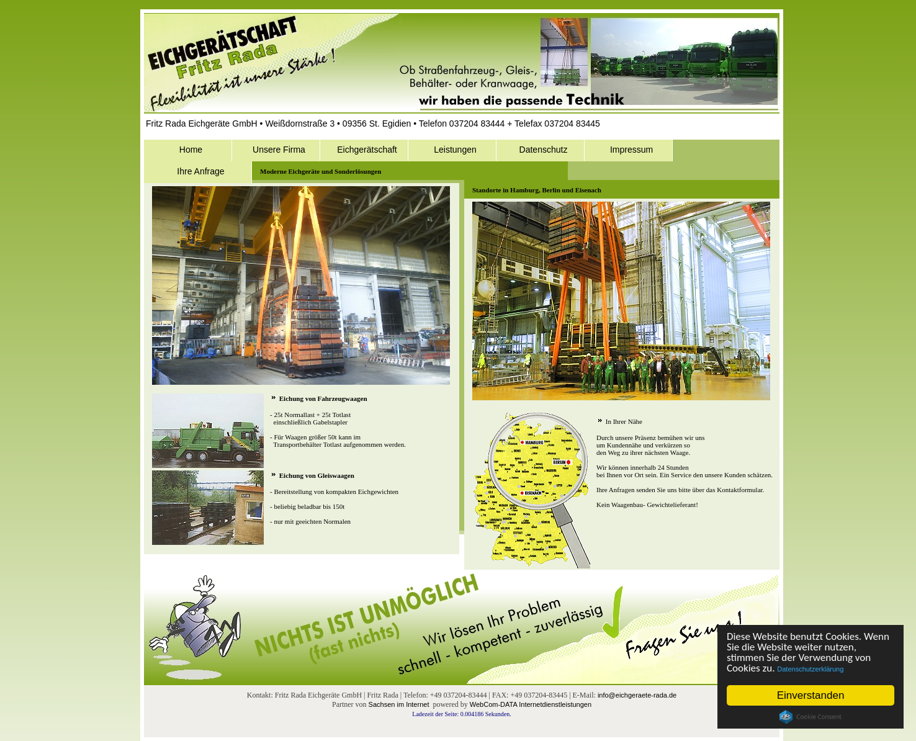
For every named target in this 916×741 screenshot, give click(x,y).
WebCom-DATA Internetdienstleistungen (530, 704)
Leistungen (455, 150)
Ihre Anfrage (200, 171)
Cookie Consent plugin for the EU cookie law (810, 717)
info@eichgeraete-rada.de (637, 695)
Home (190, 150)
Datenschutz (543, 150)
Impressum (631, 150)
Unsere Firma (279, 150)
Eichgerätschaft (367, 150)
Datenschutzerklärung (811, 669)
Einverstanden (811, 695)
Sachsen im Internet (399, 704)
